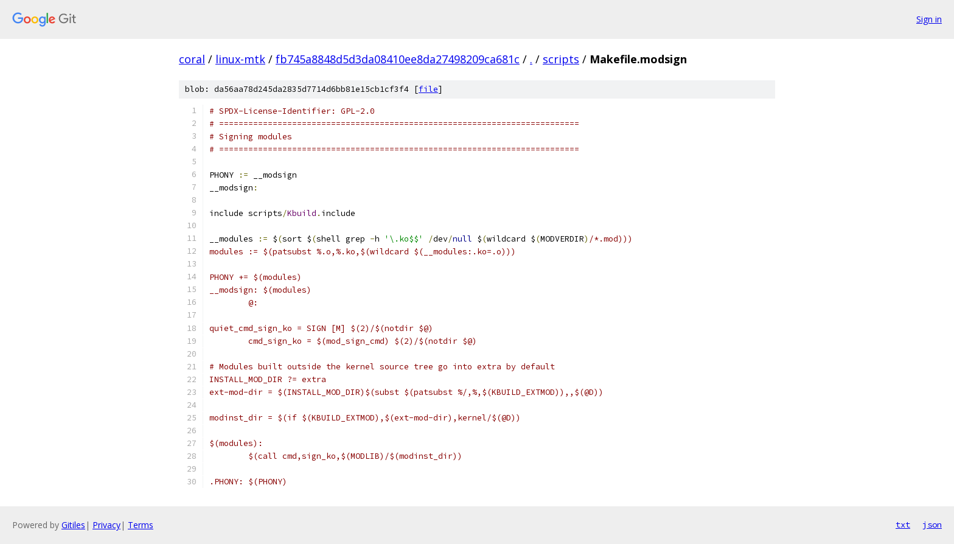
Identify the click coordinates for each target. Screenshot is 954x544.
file (428, 89)
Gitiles (73, 525)
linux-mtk (240, 59)
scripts (561, 59)
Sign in (929, 19)
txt (903, 524)
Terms (140, 525)
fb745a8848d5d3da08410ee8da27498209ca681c (398, 59)
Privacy (106, 525)
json (932, 524)
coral (192, 59)
